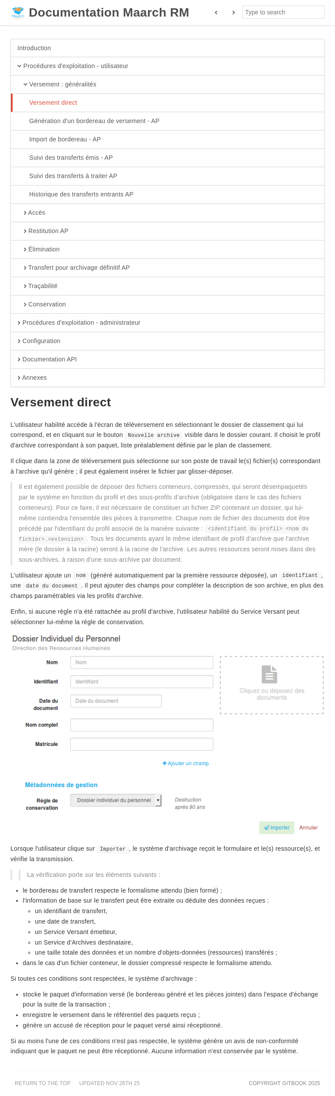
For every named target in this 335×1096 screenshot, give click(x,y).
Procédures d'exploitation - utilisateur (72, 66)
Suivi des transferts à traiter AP (67, 176)
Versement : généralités (56, 84)
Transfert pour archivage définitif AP (73, 268)
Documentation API (47, 359)
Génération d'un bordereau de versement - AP (88, 121)
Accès (31, 213)
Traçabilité (37, 286)
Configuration (39, 341)
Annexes (32, 378)
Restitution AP (42, 231)
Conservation (41, 304)
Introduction (34, 48)
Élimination (38, 249)
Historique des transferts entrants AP (75, 194)
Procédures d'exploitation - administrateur (78, 323)
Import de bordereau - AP (59, 139)
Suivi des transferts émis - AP (65, 158)
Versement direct (47, 103)
